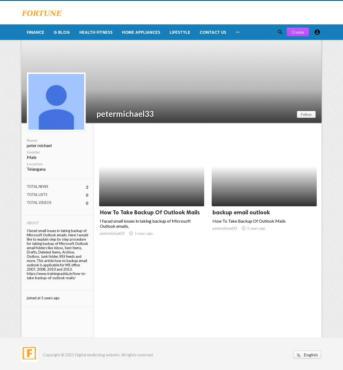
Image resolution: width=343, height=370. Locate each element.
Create (298, 32)
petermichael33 (125, 113)
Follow (306, 114)
